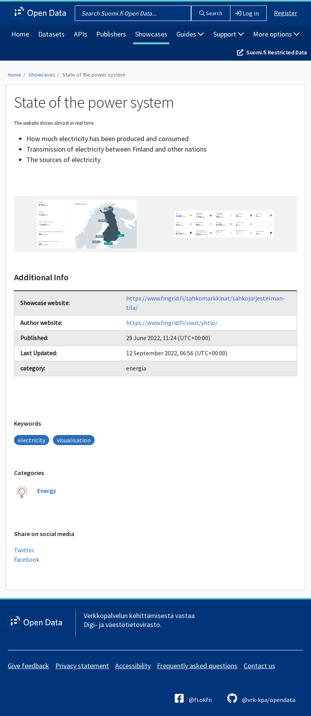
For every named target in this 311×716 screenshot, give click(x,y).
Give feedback (28, 665)
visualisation (74, 440)
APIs (80, 34)
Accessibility (133, 665)
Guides (190, 34)
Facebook (26, 559)
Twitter (24, 550)
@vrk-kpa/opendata (261, 698)
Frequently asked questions (197, 665)
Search (210, 13)
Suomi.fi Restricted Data (276, 52)
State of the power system (93, 74)
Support (228, 34)
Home (20, 34)
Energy (46, 490)
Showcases (151, 34)
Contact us (259, 665)
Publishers (111, 34)
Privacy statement (82, 665)
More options (276, 34)
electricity (31, 440)
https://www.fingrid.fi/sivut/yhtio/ (172, 323)
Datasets (51, 34)
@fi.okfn (193, 698)
